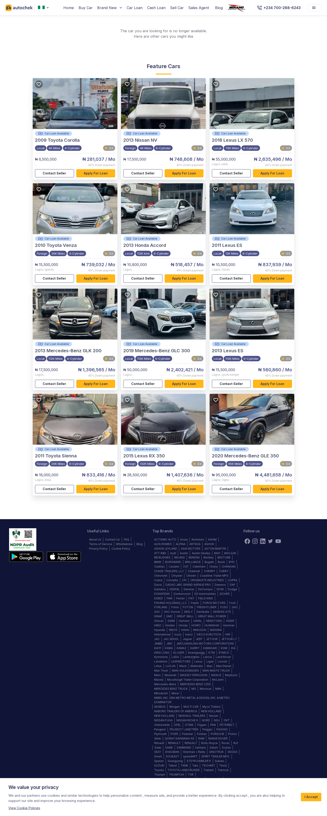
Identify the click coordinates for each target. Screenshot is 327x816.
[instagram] (255, 541)
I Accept (311, 797)
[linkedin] (263, 541)
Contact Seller (54, 173)
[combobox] (44, 8)
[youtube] (278, 541)
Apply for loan (95, 173)
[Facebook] (247, 541)
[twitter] (270, 541)
